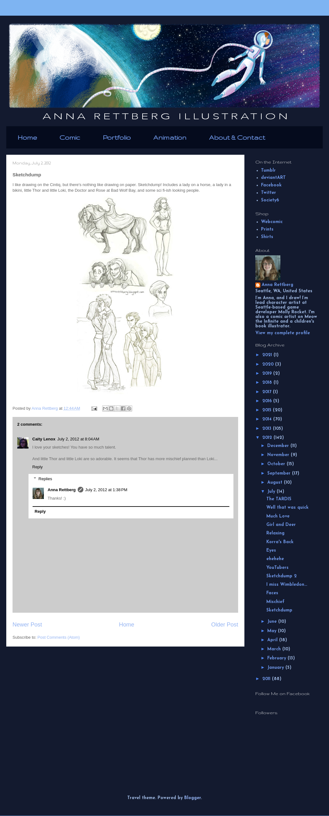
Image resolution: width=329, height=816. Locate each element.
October (277, 464)
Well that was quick (287, 507)
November (279, 455)
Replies (45, 478)
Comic (70, 137)
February (277, 658)
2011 (267, 679)
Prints (267, 229)
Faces (272, 593)
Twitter (268, 192)
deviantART (273, 177)
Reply (37, 467)
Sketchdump (279, 610)
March (274, 649)
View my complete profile (282, 333)
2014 (267, 419)
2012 (268, 437)
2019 (267, 373)
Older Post (224, 624)
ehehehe (275, 559)
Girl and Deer (281, 524)
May (272, 631)
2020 (268, 364)
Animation (169, 137)
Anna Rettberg (62, 489)
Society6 (270, 200)
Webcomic (272, 222)
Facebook (271, 185)
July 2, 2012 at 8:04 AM (78, 439)
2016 (267, 401)
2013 (267, 428)
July (272, 491)
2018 (268, 382)
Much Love (278, 516)
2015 (267, 410)
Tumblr (268, 170)
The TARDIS (278, 499)
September (279, 473)
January (276, 667)
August (275, 482)
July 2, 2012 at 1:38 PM (106, 489)
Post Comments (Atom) (59, 637)
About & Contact (237, 137)
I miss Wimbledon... (286, 584)
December (278, 446)
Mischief (275, 602)
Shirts (267, 237)
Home (27, 137)
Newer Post (27, 624)
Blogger (192, 798)
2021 (268, 355)
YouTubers (277, 567)
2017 (267, 392)
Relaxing (275, 533)
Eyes (271, 550)
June (272, 621)
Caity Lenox (43, 439)
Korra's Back (280, 542)
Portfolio (117, 137)
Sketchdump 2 (281, 576)
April (273, 640)
